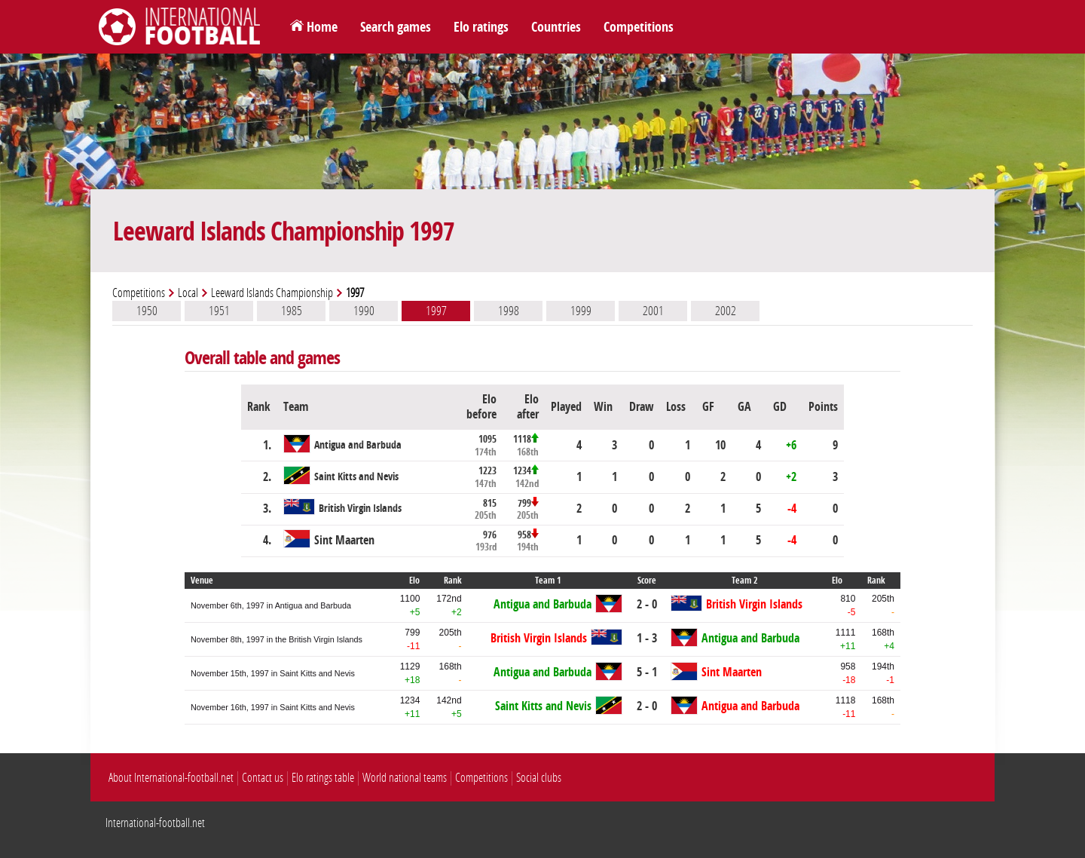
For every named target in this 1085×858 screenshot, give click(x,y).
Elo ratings (481, 27)
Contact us (262, 778)
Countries (556, 27)
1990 (363, 310)
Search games (395, 27)
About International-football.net (171, 778)
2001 (653, 310)
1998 (508, 310)
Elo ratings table (323, 778)
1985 (291, 310)
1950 (146, 310)
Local (188, 293)
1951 (219, 310)
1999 (580, 310)
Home (322, 27)
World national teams (404, 778)
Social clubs (538, 778)
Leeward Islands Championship (272, 293)
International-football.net (155, 823)
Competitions (639, 27)
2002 (725, 310)
